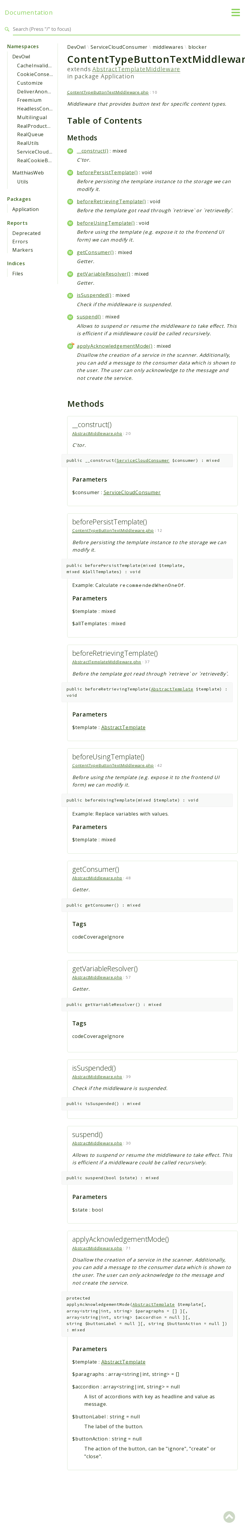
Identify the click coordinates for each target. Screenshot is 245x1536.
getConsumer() (95, 252)
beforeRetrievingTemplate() (111, 201)
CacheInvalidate (36, 65)
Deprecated (26, 233)
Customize (30, 83)
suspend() (89, 316)
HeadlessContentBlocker (47, 108)
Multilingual (32, 117)
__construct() (92, 151)
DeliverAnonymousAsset (47, 91)
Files (17, 273)
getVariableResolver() (103, 274)
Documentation (29, 12)
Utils (22, 181)
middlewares (168, 47)
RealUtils (28, 143)
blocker (197, 47)
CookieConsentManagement (52, 74)
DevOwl (21, 56)
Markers (22, 250)
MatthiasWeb (28, 172)
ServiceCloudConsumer (45, 151)
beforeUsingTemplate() (106, 223)
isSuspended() (94, 295)
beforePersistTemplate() (107, 172)
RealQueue (30, 134)
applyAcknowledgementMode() (115, 346)
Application (25, 209)
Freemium (29, 100)
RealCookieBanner (40, 160)
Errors (20, 241)
